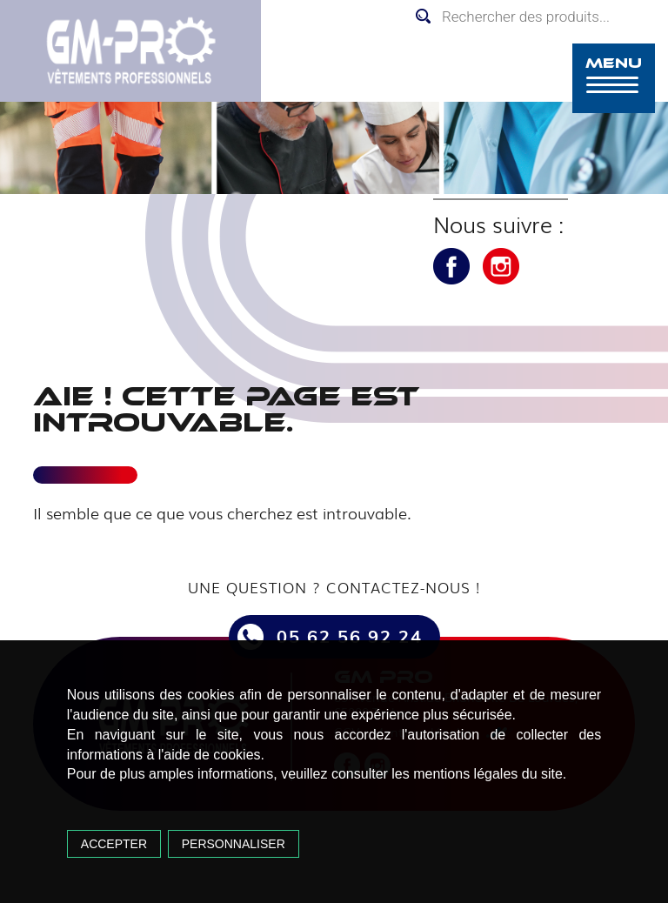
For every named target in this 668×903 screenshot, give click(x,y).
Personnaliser (233, 844)
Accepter (114, 844)
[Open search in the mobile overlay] (537, 16)
